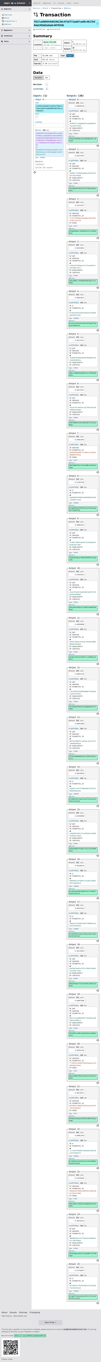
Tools (6, 41)
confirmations (55, 45)
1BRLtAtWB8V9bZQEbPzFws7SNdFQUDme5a (82, 374)
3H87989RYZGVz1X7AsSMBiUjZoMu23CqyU (82, 466)
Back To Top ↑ (50, 1322)
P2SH (75, 226)
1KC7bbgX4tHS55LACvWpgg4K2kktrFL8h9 (82, 708)
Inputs (37, 95)
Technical (8, 36)
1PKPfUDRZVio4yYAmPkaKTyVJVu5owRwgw (82, 424)
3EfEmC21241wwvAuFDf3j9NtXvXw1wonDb (82, 1119)
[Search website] (66, 3)
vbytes (52, 60)
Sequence (39, 161)
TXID (37, 103)
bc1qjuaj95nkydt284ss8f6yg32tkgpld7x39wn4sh (82, 324)
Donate (13, 1312)
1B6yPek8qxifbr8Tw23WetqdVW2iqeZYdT (82, 984)
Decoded (38, 78)
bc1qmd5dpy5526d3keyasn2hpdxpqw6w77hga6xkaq (82, 509)
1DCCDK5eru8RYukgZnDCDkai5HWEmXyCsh (82, 1034)
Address (67, 8)
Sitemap (23, 1312)
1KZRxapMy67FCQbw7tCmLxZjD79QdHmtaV (82, 850)
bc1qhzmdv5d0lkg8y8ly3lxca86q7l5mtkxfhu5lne (82, 892)
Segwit (70, 56)
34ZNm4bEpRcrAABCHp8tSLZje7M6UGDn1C (82, 232)
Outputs (72, 95)
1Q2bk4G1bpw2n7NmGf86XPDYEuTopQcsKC (82, 559)
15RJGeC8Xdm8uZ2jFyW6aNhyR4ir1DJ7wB (82, 140)
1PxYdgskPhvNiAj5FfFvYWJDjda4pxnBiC (82, 189)
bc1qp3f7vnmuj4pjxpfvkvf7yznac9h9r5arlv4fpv (82, 1297)
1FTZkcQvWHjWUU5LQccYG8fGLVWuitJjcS (82, 757)
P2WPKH (42, 157)
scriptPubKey (74, 111)
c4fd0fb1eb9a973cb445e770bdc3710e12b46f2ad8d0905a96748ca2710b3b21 (49, 108)
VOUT (37, 114)
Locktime (38, 89)
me (95, 1329)
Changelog (34, 1312)
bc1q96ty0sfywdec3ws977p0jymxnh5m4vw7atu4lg (82, 800)
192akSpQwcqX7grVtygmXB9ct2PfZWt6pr (82, 1254)
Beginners (8, 30)
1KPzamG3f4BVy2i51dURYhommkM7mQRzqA (82, 608)
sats (82, 103)
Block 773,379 (50, 42)
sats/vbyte (53, 64)
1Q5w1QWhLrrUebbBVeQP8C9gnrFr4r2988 (82, 282)
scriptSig (38, 122)
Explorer (36, 8)
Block (45, 8)
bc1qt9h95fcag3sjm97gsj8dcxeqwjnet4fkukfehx (82, 935)
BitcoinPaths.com (20, 1316)
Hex (46, 78)
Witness (38, 130)
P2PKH (76, 133)
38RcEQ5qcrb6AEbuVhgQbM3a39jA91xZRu (82, 1205)
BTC (77, 103)
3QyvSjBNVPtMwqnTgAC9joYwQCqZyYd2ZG (82, 1077)
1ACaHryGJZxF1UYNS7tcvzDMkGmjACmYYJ (82, 658)
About (4, 1312)
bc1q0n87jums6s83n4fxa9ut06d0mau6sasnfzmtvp (82, 1162)
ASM (44, 130)
